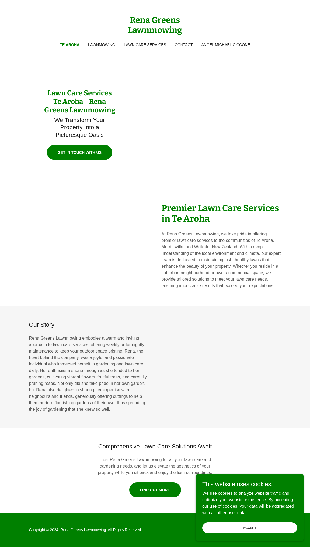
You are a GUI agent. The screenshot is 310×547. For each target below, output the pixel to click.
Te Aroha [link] (70, 45)
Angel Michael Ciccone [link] (225, 45)
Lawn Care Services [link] (145, 45)
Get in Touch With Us (80, 152)
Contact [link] (184, 45)
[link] (155, 31)
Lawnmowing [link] (101, 45)
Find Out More (155, 490)
